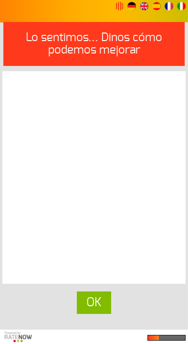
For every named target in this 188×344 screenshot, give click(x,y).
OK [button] (94, 303)
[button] (119, 6)
